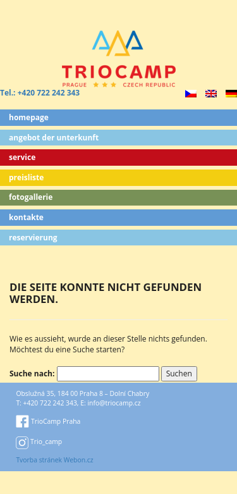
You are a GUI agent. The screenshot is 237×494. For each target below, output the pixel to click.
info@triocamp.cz (113, 402)
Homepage (29, 117)
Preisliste (26, 177)
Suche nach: (31, 373)
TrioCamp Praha (48, 421)
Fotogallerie (30, 197)
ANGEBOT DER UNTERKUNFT (54, 137)
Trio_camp (39, 441)
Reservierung (33, 237)
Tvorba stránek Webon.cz (54, 459)
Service (22, 157)
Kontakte (26, 217)
